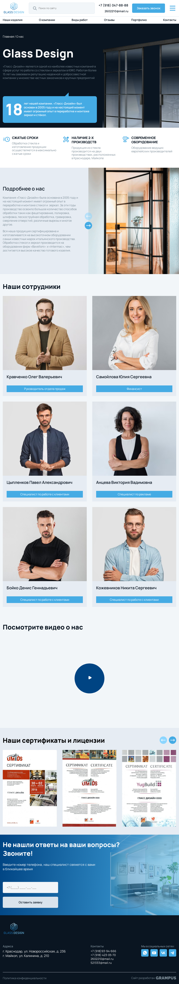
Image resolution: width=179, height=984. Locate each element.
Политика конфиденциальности (25, 978)
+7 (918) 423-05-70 (103, 955)
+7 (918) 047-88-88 (113, 5)
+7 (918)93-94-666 (103, 951)
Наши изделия (13, 20)
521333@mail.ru (101, 963)
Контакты (169, 20)
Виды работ (80, 20)
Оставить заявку (30, 902)
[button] (88, 225)
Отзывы (109, 20)
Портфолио (139, 20)
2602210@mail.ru (116, 11)
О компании (47, 20)
